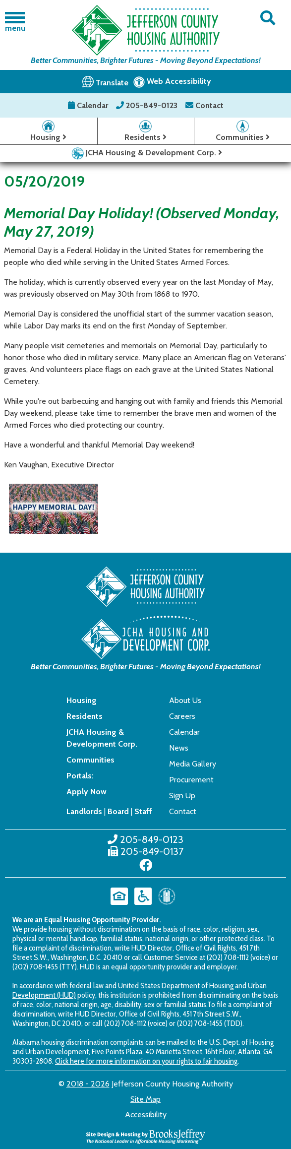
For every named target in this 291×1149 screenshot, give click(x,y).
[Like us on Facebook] (145, 865)
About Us (185, 700)
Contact (204, 105)
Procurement (191, 779)
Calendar (89, 105)
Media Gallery (192, 763)
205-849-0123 (147, 105)
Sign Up (182, 795)
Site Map (145, 1099)
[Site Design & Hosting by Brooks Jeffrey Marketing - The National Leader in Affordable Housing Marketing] (145, 1136)
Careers (182, 716)
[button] (267, 18)
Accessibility (146, 1114)
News (178, 748)
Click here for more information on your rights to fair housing (146, 1061)
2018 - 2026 (88, 1083)
